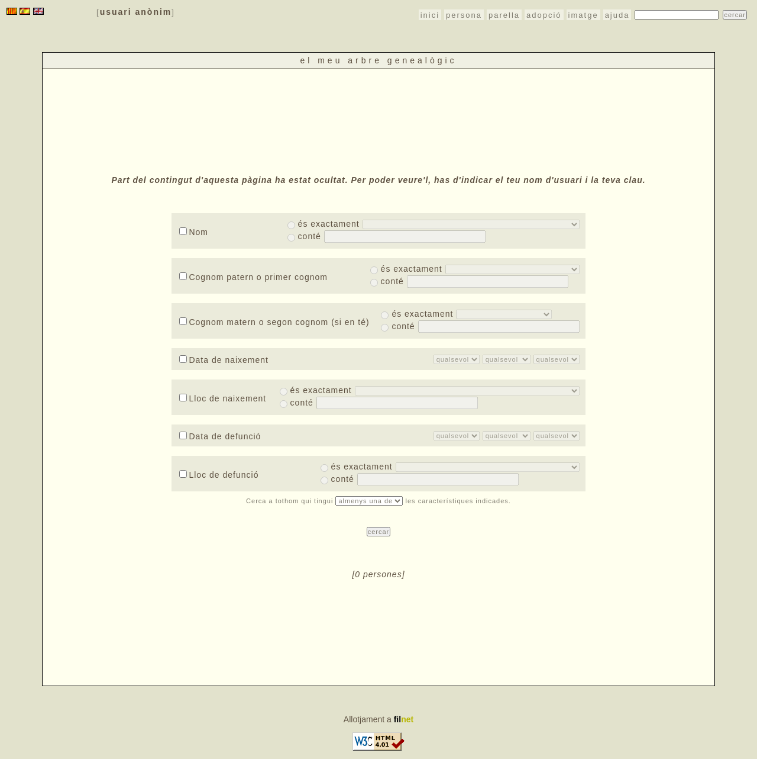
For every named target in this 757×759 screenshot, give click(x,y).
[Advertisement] (378, 120)
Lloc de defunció (218, 475)
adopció (544, 15)
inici (429, 15)
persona (464, 15)
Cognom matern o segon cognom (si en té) (274, 322)
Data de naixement (223, 360)
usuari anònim (136, 12)
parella (504, 15)
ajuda (617, 15)
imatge (583, 15)
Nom (193, 232)
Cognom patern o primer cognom (253, 277)
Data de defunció (220, 436)
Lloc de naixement (222, 398)
